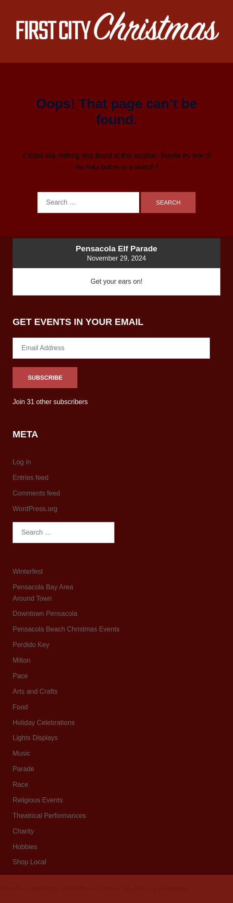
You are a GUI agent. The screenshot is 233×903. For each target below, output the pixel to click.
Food (20, 707)
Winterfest (28, 571)
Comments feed (36, 493)
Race (20, 784)
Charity (23, 831)
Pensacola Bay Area (43, 587)
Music (21, 753)
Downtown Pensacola (45, 613)
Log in (22, 462)
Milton (22, 660)
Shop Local (29, 862)
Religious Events (38, 800)
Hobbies (25, 846)
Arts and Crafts (35, 691)
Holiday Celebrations (44, 722)
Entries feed (30, 477)
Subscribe (45, 377)
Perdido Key (31, 644)
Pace (20, 675)
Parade (23, 768)
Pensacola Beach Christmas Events (66, 629)
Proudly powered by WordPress (47, 888)
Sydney (135, 888)
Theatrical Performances (49, 815)
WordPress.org (35, 508)
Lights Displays (35, 737)
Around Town (32, 598)
